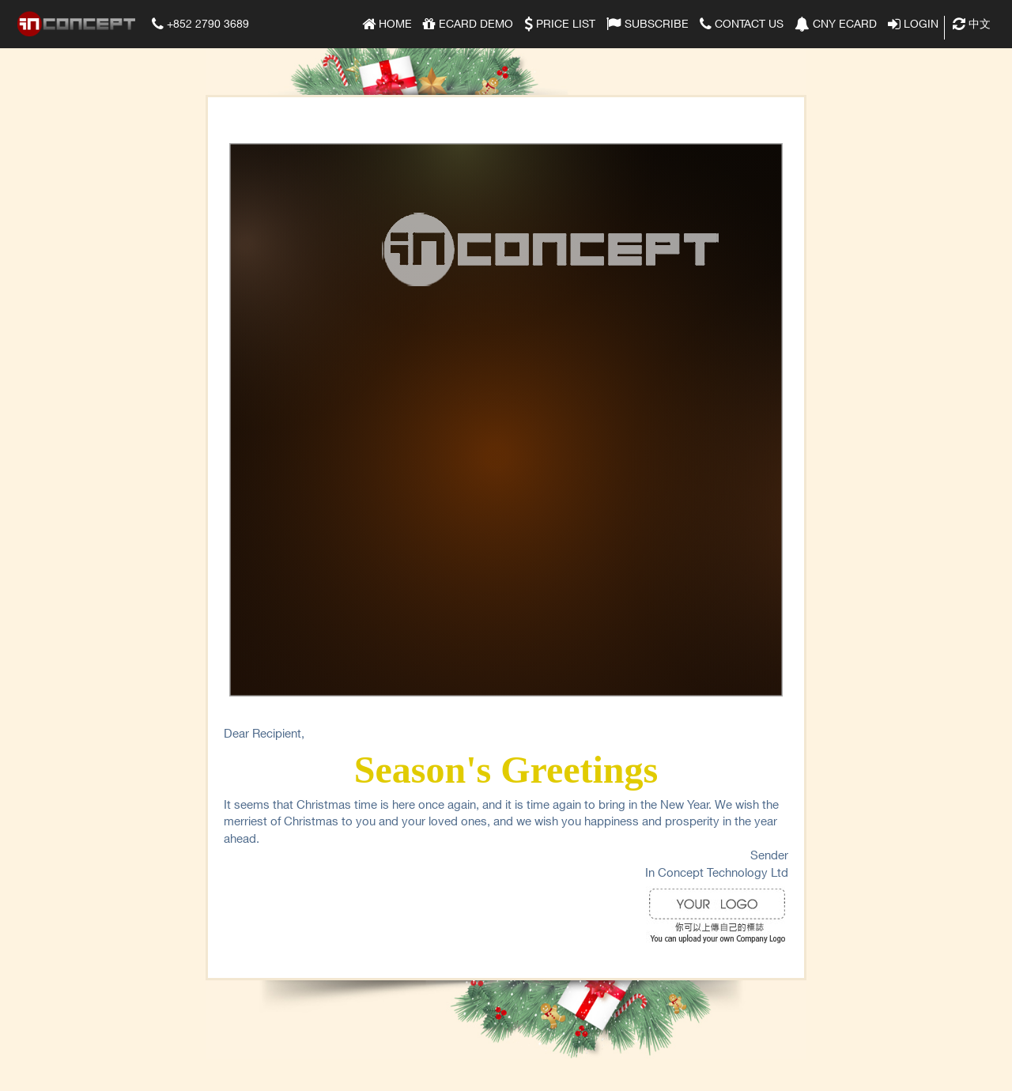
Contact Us (742, 22)
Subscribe (647, 22)
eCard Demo (468, 22)
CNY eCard (836, 22)
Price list (559, 22)
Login (913, 22)
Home (387, 22)
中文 (972, 22)
